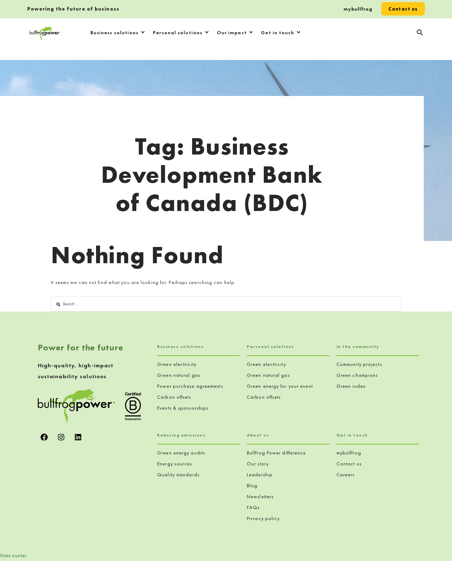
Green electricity (176, 364)
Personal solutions (177, 32)
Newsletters (260, 496)
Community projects (359, 364)
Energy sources (174, 463)
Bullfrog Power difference (276, 453)
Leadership (260, 474)
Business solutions (114, 32)
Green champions (357, 375)
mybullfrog (358, 9)
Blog (252, 485)
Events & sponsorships (182, 408)
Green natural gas (178, 375)
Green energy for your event (280, 386)
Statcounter (13, 555)
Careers (346, 474)
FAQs (253, 507)
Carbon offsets (174, 397)
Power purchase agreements (190, 386)
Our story (258, 463)
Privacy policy (263, 518)
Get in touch (277, 32)
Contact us (403, 9)
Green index (351, 386)
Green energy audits (181, 453)
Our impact (232, 32)
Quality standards (178, 474)
